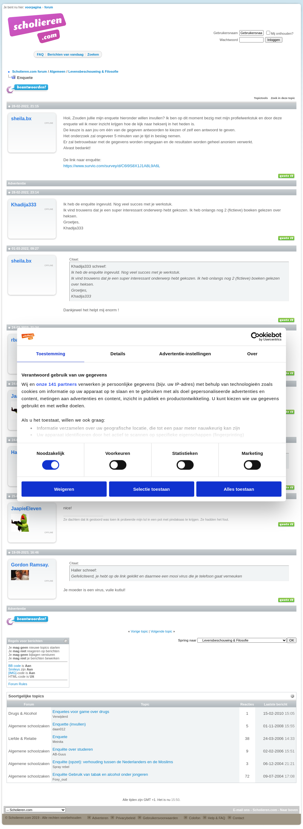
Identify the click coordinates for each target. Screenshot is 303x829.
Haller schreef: (84, 570)
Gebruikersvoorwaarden (158, 818)
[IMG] (12, 673)
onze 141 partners (56, 384)
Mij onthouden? (279, 33)
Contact (236, 818)
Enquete (25, 77)
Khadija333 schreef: (88, 266)
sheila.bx (21, 118)
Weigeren (64, 488)
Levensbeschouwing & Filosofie (93, 71)
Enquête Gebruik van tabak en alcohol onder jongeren (100, 774)
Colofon (192, 818)
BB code (14, 666)
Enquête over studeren (73, 749)
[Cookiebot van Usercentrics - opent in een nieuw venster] (255, 336)
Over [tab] (252, 353)
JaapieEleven (26, 508)
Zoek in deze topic (283, 98)
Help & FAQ (214, 818)
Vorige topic (139, 631)
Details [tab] (118, 353)
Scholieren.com (265, 810)
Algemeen (57, 71)
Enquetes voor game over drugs (81, 711)
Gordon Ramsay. (30, 564)
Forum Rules (17, 684)
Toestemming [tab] (50, 353)
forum (49, 7)
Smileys (14, 669)
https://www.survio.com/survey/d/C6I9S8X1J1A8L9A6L (111, 166)
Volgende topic (161, 631)
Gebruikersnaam (225, 33)
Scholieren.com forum (29, 71)
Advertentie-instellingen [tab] (185, 353)
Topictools (261, 98)
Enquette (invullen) (69, 724)
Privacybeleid (123, 818)
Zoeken (93, 54)
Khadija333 (23, 204)
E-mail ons (241, 810)
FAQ (40, 54)
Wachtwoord (229, 40)
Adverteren (97, 818)
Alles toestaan (239, 488)
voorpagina (33, 7)
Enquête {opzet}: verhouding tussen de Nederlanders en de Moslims (113, 762)
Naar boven (289, 810)
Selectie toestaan (151, 488)
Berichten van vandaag (65, 54)
